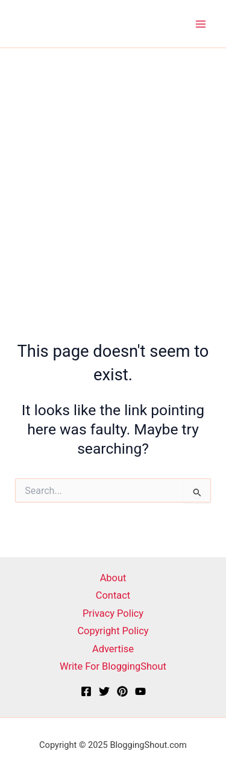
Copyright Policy (112, 631)
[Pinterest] (122, 691)
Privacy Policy (113, 613)
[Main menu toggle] (200, 23)
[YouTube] (140, 691)
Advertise (113, 649)
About (113, 578)
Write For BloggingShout (113, 666)
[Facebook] (86, 691)
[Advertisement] (113, 167)
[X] (104, 691)
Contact (113, 595)
